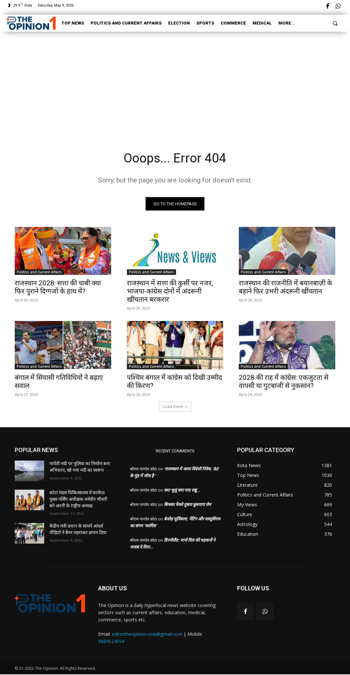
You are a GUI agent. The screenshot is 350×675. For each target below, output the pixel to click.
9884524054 (111, 642)
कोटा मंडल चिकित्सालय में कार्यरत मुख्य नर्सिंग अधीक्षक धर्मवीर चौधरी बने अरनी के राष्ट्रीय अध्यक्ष (78, 500)
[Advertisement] (175, 82)
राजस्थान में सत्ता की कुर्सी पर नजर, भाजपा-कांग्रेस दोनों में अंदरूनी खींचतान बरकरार (170, 292)
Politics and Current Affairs (39, 272)
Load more (175, 407)
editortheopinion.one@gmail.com (147, 635)
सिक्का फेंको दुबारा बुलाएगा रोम (187, 505)
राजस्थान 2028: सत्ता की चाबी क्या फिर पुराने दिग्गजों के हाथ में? (58, 288)
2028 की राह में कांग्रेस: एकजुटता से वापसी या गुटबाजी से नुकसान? (283, 382)
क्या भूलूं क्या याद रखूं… (182, 491)
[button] (335, 23)
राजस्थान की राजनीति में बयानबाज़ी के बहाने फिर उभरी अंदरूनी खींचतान (285, 288)
